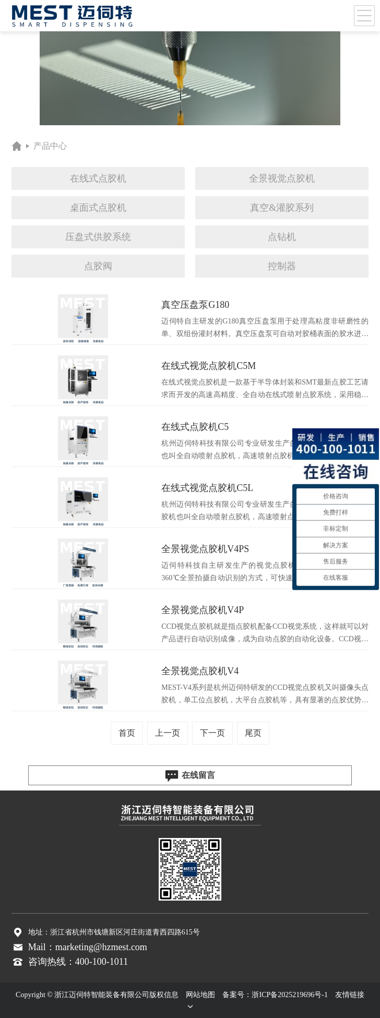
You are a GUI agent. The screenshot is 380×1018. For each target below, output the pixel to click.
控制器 (282, 266)
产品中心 (50, 145)
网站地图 (200, 995)
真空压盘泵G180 (195, 305)
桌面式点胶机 (98, 207)
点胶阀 (98, 266)
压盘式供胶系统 (98, 237)
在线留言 (189, 776)
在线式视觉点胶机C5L (207, 488)
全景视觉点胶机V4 (200, 671)
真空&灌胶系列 (282, 207)
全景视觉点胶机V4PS (205, 549)
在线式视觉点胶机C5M (208, 366)
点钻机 (282, 237)
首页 (126, 732)
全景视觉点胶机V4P (202, 610)
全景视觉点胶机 (282, 178)
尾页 (253, 732)
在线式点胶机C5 (195, 427)
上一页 (167, 732)
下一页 (212, 732)
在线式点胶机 (98, 178)
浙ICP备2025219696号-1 (289, 995)
